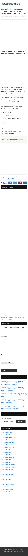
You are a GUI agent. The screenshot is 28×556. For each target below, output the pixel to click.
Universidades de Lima (6, 435)
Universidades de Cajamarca (8, 449)
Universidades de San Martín (8, 484)
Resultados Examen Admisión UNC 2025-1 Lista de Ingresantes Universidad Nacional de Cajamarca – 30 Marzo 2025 (14, 394)
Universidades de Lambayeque (8, 467)
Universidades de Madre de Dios (8, 472)
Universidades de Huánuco (7, 457)
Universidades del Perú (6, 432)
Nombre (3, 355)
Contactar (14, 553)
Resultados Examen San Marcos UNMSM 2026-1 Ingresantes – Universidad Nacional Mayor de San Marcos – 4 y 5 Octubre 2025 (13, 388)
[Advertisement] (14, 35)
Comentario (4, 336)
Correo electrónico (6, 362)
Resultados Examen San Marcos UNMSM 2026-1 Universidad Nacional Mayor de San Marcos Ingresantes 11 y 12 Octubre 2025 (12, 382)
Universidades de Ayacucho (7, 447)
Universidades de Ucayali (7, 492)
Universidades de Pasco (6, 477)
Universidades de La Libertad (8, 464)
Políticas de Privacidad (18, 551)
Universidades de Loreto (7, 469)
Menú (25, 4)
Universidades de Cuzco (6, 452)
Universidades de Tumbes (7, 489)
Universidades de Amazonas (8, 437)
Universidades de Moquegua (7, 474)
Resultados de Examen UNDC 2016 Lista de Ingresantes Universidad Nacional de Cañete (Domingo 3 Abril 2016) (13, 317)
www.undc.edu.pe (18, 139)
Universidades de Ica (6, 459)
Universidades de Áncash (7, 440)
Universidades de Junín (6, 462)
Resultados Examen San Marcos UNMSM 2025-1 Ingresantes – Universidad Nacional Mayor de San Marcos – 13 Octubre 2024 (13, 400)
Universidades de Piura (6, 479)
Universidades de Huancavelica (8, 454)
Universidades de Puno (6, 482)
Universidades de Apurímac (7, 442)
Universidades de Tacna (6, 487)
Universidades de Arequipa (7, 444)
